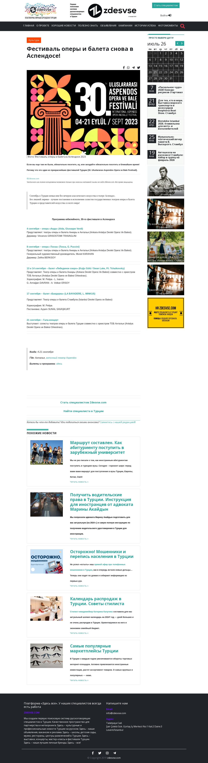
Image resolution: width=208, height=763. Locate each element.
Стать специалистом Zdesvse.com (83, 402)
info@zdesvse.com (116, 713)
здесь (59, 364)
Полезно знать (88, 25)
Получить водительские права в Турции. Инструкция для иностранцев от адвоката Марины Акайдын (101, 502)
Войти (165, 15)
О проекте (42, 25)
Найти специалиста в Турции (83, 411)
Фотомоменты (168, 25)
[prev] (177, 43)
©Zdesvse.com (33, 178)
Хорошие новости (63, 25)
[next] (182, 43)
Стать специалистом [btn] (166, 5)
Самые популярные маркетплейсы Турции (94, 648)
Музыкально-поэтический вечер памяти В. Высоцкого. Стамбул (170, 140)
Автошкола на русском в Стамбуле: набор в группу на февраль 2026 (170, 156)
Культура (34, 40)
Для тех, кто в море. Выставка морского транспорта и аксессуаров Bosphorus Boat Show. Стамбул (170, 107)
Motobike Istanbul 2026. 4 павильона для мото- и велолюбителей (169, 124)
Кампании (125, 25)
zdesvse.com (114, 757)
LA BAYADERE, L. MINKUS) (80, 293)
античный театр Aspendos (61, 358)
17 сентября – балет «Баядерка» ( (46, 293)
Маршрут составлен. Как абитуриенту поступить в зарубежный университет (97, 447)
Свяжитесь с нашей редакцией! (117, 422)
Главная (28, 25)
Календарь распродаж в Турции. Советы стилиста (97, 601)
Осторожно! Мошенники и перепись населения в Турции (101, 554)
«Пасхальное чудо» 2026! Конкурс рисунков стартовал (170, 90)
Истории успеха (145, 25)
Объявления (108, 25)
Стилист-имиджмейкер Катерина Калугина (91, 611)
